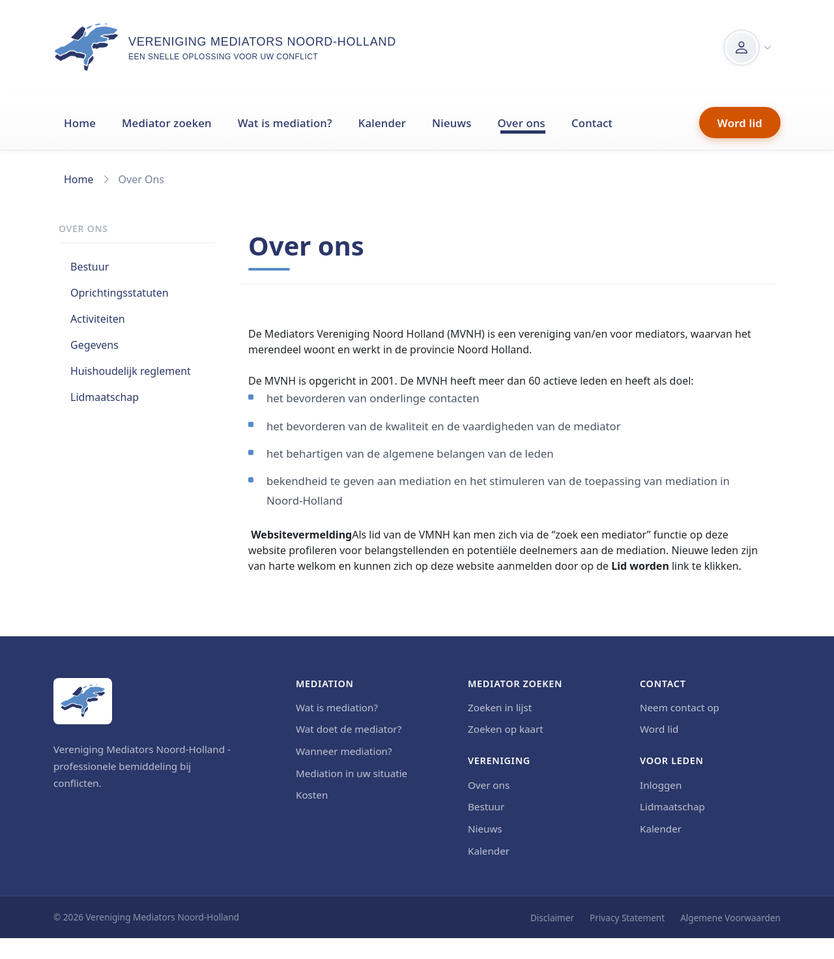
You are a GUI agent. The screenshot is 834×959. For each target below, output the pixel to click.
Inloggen (661, 784)
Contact (591, 122)
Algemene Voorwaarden (730, 917)
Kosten (312, 794)
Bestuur (89, 266)
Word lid (739, 122)
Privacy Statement (627, 917)
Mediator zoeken (167, 122)
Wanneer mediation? (344, 751)
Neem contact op (679, 707)
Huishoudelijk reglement (130, 371)
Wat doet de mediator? (348, 728)
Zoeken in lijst (500, 707)
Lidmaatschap (104, 397)
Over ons (521, 122)
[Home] (82, 701)
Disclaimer (552, 917)
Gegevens (94, 345)
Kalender (382, 122)
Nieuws (451, 122)
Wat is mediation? (285, 122)
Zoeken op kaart (505, 728)
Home (80, 122)
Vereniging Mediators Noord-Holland (262, 41)
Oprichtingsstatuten (119, 293)
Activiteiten (97, 319)
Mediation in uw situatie (351, 773)
